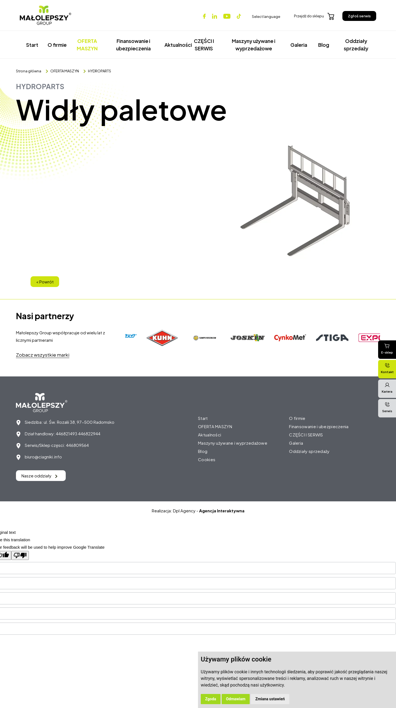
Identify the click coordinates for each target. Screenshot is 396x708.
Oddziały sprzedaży (356, 44)
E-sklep (387, 348)
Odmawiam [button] (236, 699)
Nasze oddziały (39, 475)
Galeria (298, 45)
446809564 (77, 445)
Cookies (206, 459)
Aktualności (175, 45)
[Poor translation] (20, 555)
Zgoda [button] (210, 699)
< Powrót (45, 281)
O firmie (57, 45)
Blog (323, 45)
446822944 (89, 433)
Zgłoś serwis (359, 16)
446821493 (66, 433)
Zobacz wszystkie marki (42, 355)
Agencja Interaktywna (221, 510)
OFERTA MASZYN (87, 44)
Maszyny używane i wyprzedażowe (253, 44)
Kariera (387, 387)
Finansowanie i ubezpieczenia (133, 44)
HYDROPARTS (99, 71)
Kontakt (387, 368)
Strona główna (28, 71)
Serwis (387, 407)
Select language (266, 16)
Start (32, 45)
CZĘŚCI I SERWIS (204, 44)
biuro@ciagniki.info (43, 456)
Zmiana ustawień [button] (270, 699)
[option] (163, 337)
